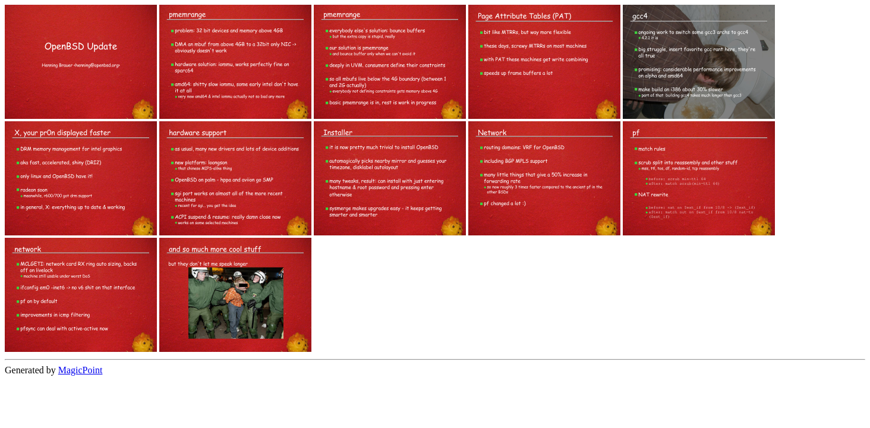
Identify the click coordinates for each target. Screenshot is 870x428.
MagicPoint (80, 370)
